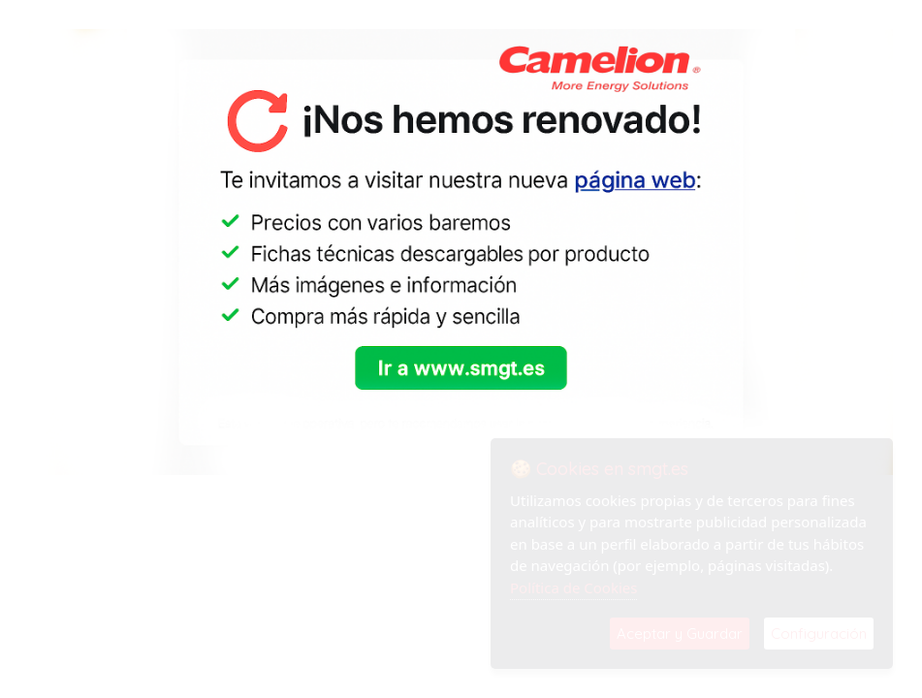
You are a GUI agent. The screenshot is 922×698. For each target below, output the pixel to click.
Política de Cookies (573, 587)
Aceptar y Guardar (680, 633)
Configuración (819, 633)
